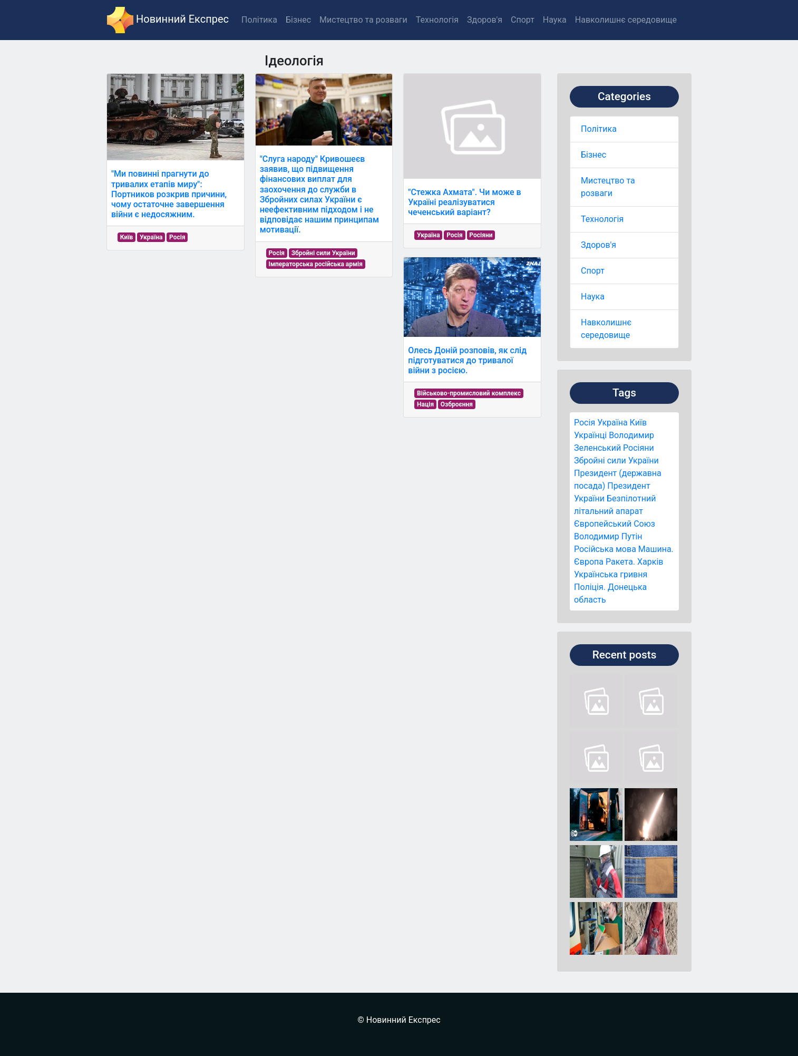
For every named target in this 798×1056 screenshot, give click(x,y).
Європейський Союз (614, 524)
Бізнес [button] (298, 20)
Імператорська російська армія (315, 264)
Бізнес (593, 155)
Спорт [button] (522, 20)
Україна (612, 423)
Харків (650, 562)
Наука (593, 297)
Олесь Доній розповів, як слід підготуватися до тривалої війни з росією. (467, 360)
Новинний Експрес (168, 20)
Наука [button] (555, 20)
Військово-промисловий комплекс (469, 393)
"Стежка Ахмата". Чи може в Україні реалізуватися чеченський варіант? (464, 202)
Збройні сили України (616, 461)
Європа (589, 562)
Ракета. (620, 562)
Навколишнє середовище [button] (626, 20)
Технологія (602, 219)
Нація (425, 404)
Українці (590, 435)
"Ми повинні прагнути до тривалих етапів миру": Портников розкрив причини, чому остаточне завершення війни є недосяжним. (169, 194)
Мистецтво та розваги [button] (363, 20)
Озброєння (457, 404)
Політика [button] (259, 20)
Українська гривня (610, 574)
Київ (638, 423)
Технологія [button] (437, 20)
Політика (599, 129)
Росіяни (638, 448)
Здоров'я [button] (484, 20)
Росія (584, 423)
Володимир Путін (608, 536)
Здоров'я (598, 245)
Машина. (656, 549)
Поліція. (590, 587)
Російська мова (605, 549)
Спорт (593, 271)
